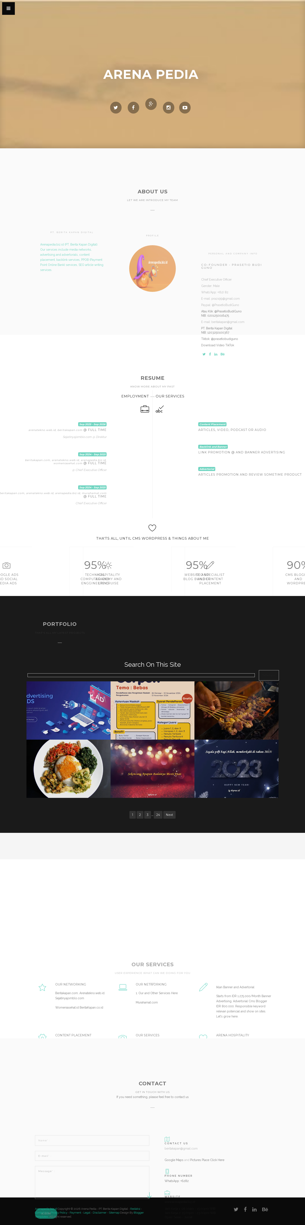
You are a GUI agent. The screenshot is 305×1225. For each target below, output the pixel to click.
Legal (86, 1212)
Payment (75, 1212)
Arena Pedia (150, 74)
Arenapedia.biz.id (46, 1208)
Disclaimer (100, 1212)
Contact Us (42, 1212)
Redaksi (135, 1208)
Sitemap (114, 1212)
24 (158, 815)
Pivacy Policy (59, 1212)
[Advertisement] (60, 847)
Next (169, 815)
